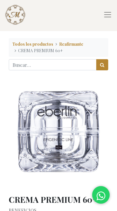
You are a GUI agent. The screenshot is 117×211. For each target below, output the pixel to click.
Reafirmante (71, 44)
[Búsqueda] (102, 64)
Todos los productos (32, 44)
